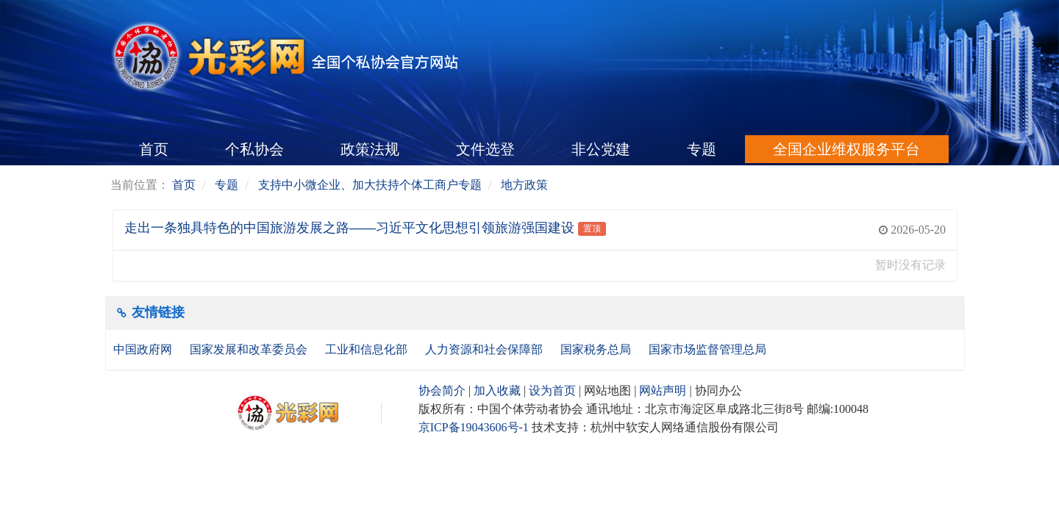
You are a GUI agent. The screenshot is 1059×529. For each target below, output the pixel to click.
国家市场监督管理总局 (707, 349)
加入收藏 (497, 390)
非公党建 (600, 149)
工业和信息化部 (367, 349)
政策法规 (369, 149)
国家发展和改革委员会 (250, 349)
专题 (701, 149)
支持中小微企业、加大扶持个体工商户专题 (370, 185)
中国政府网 (144, 349)
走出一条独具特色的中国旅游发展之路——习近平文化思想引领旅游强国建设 (349, 227)
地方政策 (524, 185)
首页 (153, 149)
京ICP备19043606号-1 (473, 427)
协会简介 (442, 390)
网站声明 (662, 390)
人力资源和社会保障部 (485, 349)
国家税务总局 (597, 349)
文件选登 (485, 149)
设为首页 (552, 390)
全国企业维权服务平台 (846, 149)
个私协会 (254, 149)
